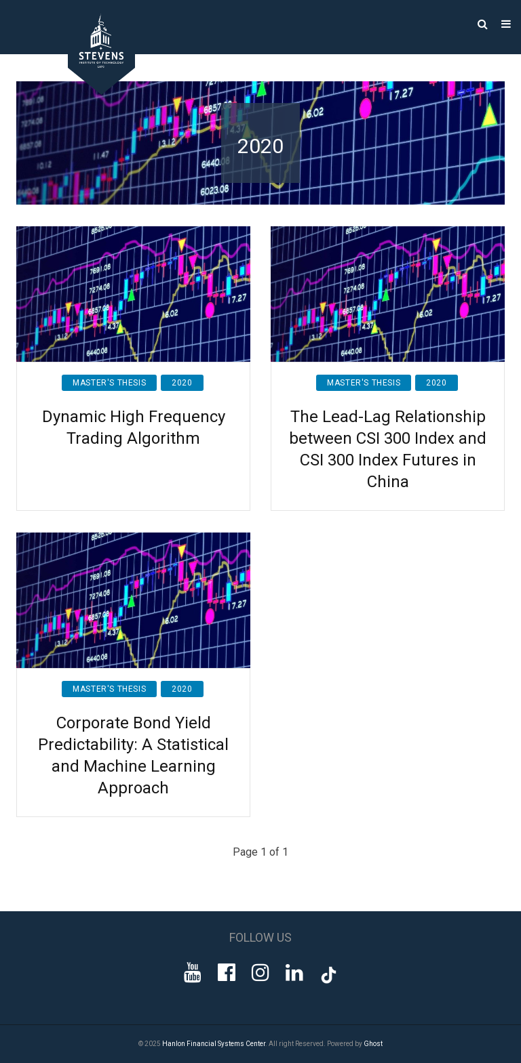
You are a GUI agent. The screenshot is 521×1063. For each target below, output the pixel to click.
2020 (182, 383)
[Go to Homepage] (91, 91)
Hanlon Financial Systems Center (213, 1043)
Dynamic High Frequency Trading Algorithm (133, 427)
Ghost (373, 1043)
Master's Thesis (109, 383)
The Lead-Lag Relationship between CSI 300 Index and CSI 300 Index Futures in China (387, 449)
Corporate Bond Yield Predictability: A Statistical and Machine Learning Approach (133, 755)
